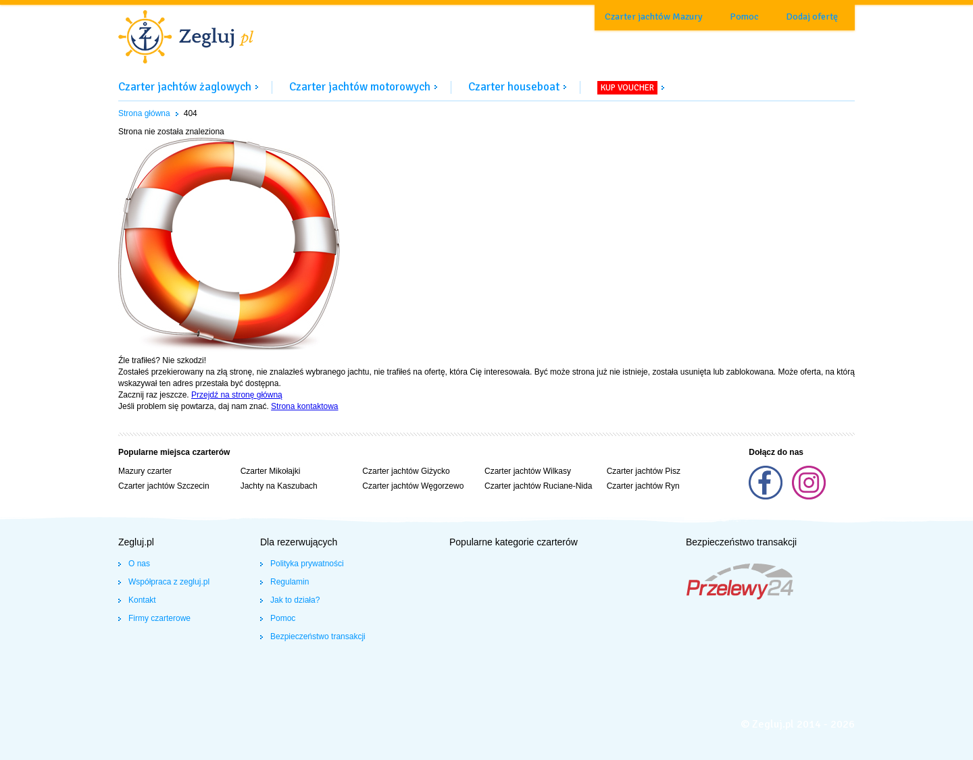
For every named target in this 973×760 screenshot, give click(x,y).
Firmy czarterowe (159, 618)
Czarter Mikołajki (271, 471)
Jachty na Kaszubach (279, 486)
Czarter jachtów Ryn (643, 486)
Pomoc (744, 16)
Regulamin (289, 582)
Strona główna (144, 113)
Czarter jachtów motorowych (359, 86)
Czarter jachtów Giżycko (405, 471)
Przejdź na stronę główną (236, 395)
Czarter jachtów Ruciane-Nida (538, 486)
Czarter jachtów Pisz (643, 471)
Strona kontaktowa (304, 406)
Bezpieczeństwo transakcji (318, 636)
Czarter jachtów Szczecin (163, 486)
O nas (139, 563)
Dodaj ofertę (812, 16)
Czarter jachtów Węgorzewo (413, 486)
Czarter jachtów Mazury (654, 16)
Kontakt (142, 600)
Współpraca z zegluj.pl (168, 582)
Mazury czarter (145, 471)
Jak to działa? (295, 600)
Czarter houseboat (513, 86)
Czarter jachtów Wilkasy (527, 471)
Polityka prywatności (307, 563)
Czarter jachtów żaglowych (184, 86)
